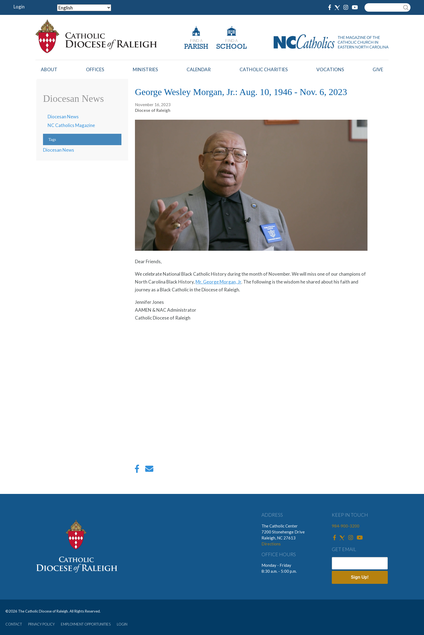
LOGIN (122, 624)
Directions (271, 543)
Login (19, 6)
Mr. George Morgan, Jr (218, 282)
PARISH (196, 47)
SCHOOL (231, 47)
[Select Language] (84, 7)
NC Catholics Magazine (71, 125)
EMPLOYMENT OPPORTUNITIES (86, 624)
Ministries (145, 69)
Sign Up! (360, 577)
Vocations (330, 69)
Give (378, 69)
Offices (95, 69)
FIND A (196, 40)
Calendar (199, 69)
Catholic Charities (264, 69)
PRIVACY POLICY (41, 624)
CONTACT (13, 624)
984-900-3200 (345, 525)
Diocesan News (63, 116)
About (49, 69)
